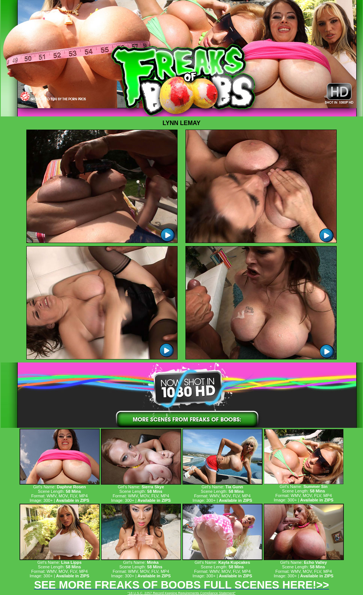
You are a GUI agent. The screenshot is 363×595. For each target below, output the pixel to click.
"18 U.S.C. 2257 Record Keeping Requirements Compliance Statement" (181, 593)
